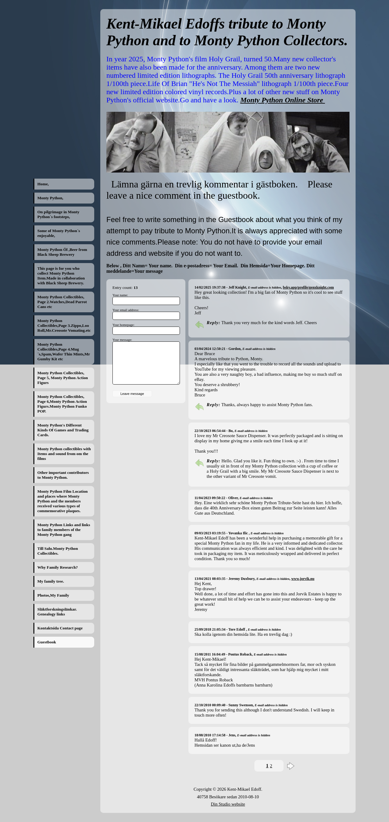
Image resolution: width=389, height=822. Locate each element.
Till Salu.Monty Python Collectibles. (57, 551)
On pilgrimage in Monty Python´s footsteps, (58, 214)
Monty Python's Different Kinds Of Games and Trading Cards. (62, 430)
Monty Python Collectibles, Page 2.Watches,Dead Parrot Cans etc (62, 302)
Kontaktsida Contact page (60, 628)
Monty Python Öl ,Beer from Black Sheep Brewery (62, 252)
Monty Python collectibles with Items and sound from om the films (64, 454)
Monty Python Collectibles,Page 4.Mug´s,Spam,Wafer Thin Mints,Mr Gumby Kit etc (63, 351)
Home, (43, 184)
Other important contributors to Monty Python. (63, 475)
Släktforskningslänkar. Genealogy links (57, 611)
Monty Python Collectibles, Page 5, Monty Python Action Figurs (62, 378)
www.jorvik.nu (302, 579)
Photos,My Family (53, 595)
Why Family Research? (57, 567)
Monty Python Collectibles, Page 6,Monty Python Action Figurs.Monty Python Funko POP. (62, 403)
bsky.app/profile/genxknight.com (308, 287)
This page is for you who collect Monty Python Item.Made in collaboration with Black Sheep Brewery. (61, 275)
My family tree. (50, 581)
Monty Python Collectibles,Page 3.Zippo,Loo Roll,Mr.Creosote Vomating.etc (64, 325)
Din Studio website (228, 804)
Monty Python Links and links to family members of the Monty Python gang (63, 529)
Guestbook (46, 642)
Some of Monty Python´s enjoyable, (58, 233)
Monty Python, (50, 198)
